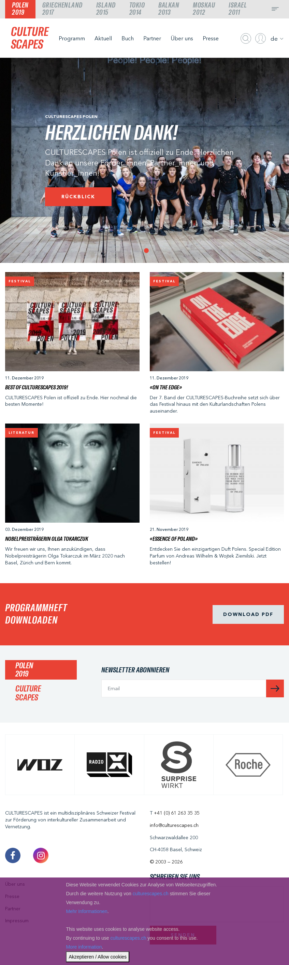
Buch (127, 38)
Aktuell (103, 38)
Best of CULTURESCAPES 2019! (36, 388)
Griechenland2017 (62, 9)
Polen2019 (20, 9)
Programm (72, 38)
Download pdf (248, 614)
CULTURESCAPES (29, 38)
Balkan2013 (168, 9)
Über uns (182, 38)
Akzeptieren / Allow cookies (98, 957)
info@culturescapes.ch (174, 825)
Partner (152, 38)
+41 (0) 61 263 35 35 (177, 813)
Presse (211, 38)
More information (84, 947)
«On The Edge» (166, 388)
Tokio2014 (137, 9)
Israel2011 (238, 9)
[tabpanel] (144, 160)
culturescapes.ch (151, 893)
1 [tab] (144, 248)
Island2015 (106, 9)
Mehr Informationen (86, 911)
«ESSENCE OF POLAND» (174, 539)
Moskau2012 (204, 9)
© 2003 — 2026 (166, 862)
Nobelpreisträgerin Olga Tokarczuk (46, 539)
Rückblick (78, 196)
